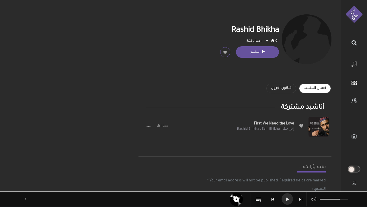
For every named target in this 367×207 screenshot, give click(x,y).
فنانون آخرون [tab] (281, 88)
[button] (148, 127)
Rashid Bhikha (248, 129)
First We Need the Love (274, 124)
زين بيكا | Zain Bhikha (277, 129)
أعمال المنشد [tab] (315, 88)
